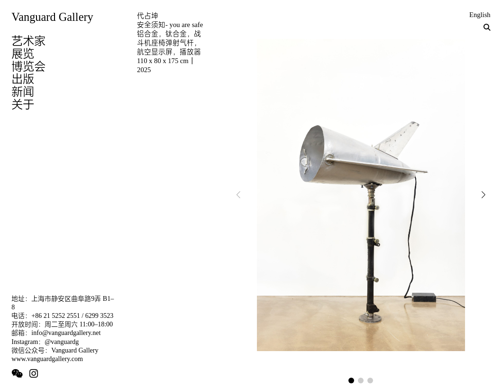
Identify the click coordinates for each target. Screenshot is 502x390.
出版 (22, 78)
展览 (22, 53)
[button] (351, 380)
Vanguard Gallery (52, 16)
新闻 (22, 91)
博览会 (28, 66)
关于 (22, 104)
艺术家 (28, 40)
